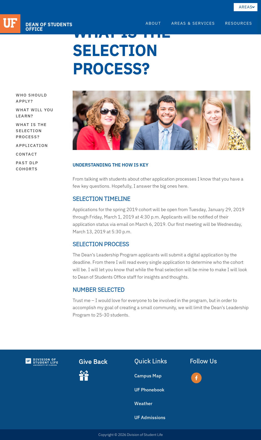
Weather (143, 403)
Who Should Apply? (31, 98)
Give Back (93, 362)
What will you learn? (35, 112)
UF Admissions (149, 417)
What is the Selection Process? (31, 130)
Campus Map (148, 376)
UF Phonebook (149, 390)
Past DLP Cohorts (27, 165)
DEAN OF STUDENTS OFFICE (48, 27)
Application (32, 145)
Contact (26, 154)
